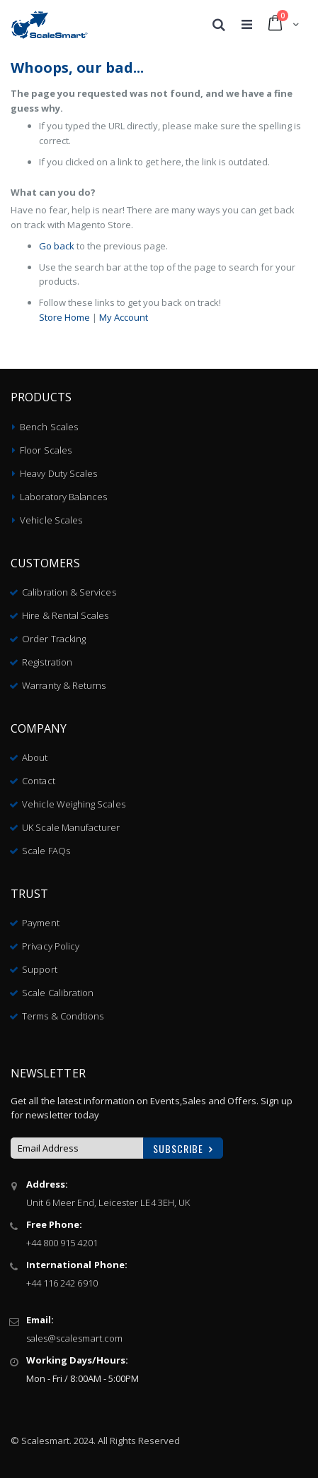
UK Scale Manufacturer (71, 827)
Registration (47, 662)
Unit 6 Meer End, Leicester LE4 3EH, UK (108, 1202)
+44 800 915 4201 (62, 1242)
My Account (123, 317)
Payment (40, 922)
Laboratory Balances (63, 496)
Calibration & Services (68, 592)
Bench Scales (49, 426)
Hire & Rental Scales (65, 615)
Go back (56, 246)
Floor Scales (46, 450)
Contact (38, 780)
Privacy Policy (50, 946)
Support (39, 969)
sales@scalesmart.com (74, 1338)
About (34, 757)
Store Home (64, 317)
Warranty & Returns (64, 685)
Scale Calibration (57, 992)
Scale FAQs (46, 850)
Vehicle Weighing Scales (73, 804)
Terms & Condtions (62, 1016)
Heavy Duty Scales (58, 473)
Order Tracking (54, 638)
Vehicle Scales (51, 520)
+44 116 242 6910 (62, 1283)
